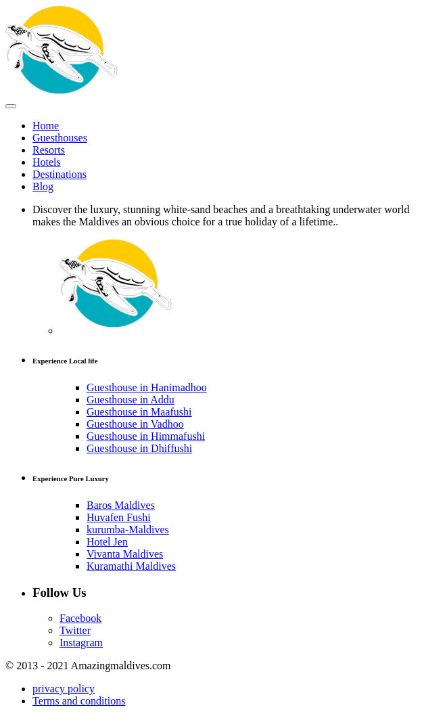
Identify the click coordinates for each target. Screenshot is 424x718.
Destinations (59, 174)
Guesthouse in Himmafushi (146, 436)
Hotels (46, 162)
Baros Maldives (121, 505)
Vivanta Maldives (125, 554)
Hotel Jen (107, 541)
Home (45, 125)
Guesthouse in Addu (130, 399)
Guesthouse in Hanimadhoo (147, 387)
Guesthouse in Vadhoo (135, 424)
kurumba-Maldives (128, 529)
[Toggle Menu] (10, 106)
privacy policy (63, 688)
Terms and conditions (79, 700)
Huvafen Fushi (119, 517)
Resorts (48, 150)
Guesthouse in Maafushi (139, 412)
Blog (42, 186)
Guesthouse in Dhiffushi (139, 448)
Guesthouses (59, 137)
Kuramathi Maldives (131, 566)
